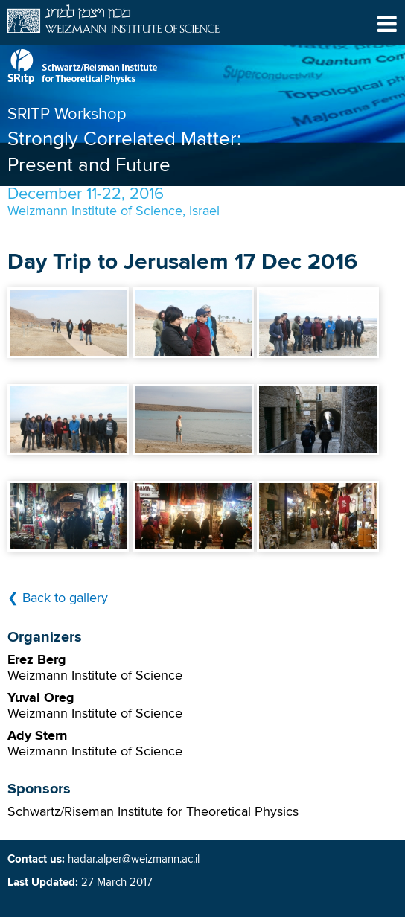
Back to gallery (65, 598)
